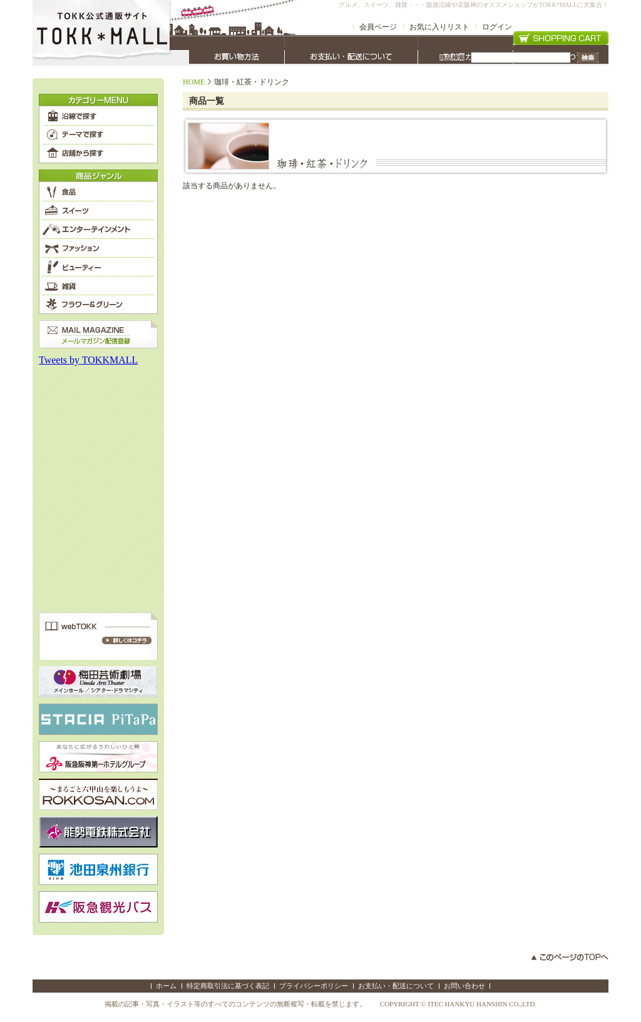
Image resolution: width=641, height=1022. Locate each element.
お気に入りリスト (439, 27)
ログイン (497, 27)
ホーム (166, 985)
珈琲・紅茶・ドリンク (251, 82)
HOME (194, 82)
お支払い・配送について (396, 985)
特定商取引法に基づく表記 (228, 985)
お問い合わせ (464, 985)
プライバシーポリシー (313, 985)
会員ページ (378, 27)
